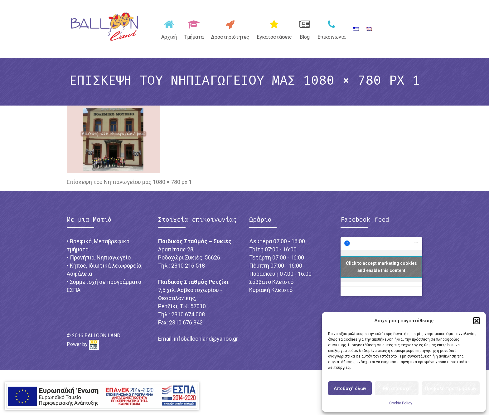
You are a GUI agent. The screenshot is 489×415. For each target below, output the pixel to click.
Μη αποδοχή (397, 388)
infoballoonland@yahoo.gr (206, 338)
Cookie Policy (400, 403)
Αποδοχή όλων (350, 388)
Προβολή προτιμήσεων (450, 388)
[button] (476, 321)
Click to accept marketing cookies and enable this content (381, 267)
